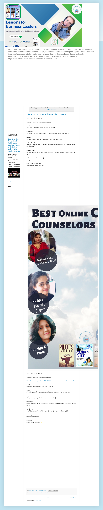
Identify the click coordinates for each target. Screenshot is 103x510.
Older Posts (73, 498)
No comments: (42, 490)
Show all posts (51, 110)
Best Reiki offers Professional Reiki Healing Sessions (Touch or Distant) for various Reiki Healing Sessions (14, 145)
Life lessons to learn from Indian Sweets (46, 114)
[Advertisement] (19, 82)
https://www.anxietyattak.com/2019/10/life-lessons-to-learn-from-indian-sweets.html (51, 381)
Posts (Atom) (37, 501)
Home (47, 498)
